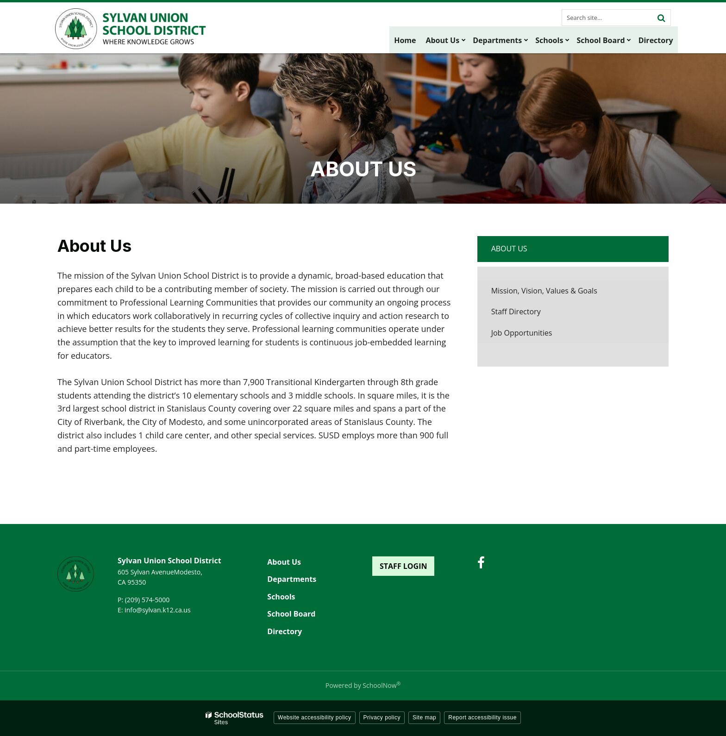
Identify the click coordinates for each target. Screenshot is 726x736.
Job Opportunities (536, 335)
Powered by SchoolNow (363, 685)
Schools (281, 597)
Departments (291, 579)
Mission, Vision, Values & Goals (544, 291)
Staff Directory (516, 311)
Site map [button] (424, 717)
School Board (291, 614)
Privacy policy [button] (382, 717)
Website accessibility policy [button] (314, 717)
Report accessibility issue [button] (482, 717)
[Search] (661, 17)
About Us (509, 248)
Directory (284, 631)
